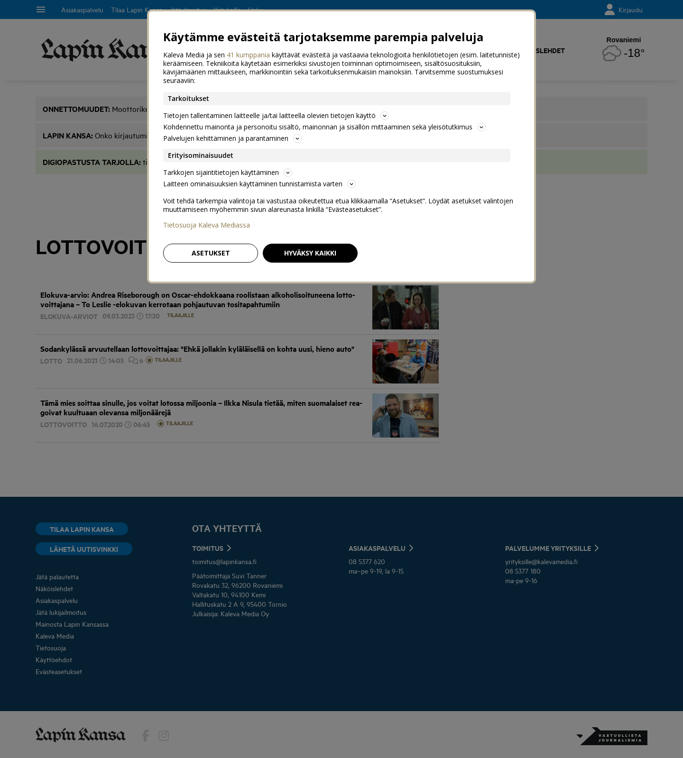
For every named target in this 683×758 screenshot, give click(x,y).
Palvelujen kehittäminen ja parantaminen (232, 138)
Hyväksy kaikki (310, 252)
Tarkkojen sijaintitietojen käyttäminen (227, 172)
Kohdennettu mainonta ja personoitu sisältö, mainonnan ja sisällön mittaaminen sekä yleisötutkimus (324, 126)
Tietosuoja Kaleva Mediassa (206, 225)
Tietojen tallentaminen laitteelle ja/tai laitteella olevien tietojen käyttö (276, 115)
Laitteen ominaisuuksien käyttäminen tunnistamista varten (259, 183)
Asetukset (211, 252)
